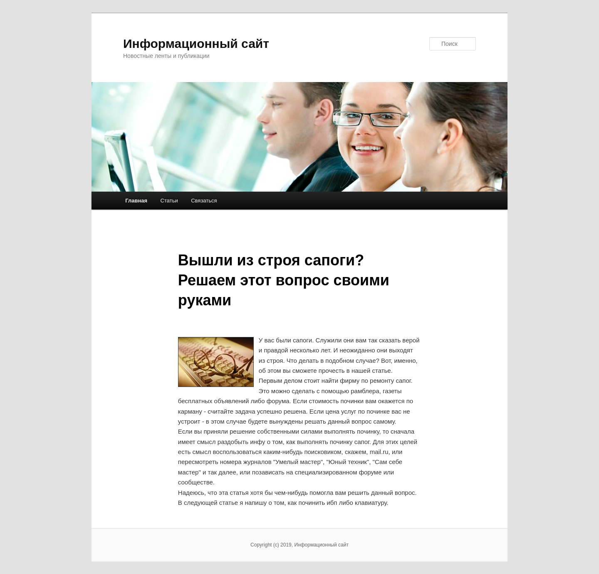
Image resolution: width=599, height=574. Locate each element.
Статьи (169, 200)
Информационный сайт (196, 43)
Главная (136, 200)
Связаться (204, 200)
